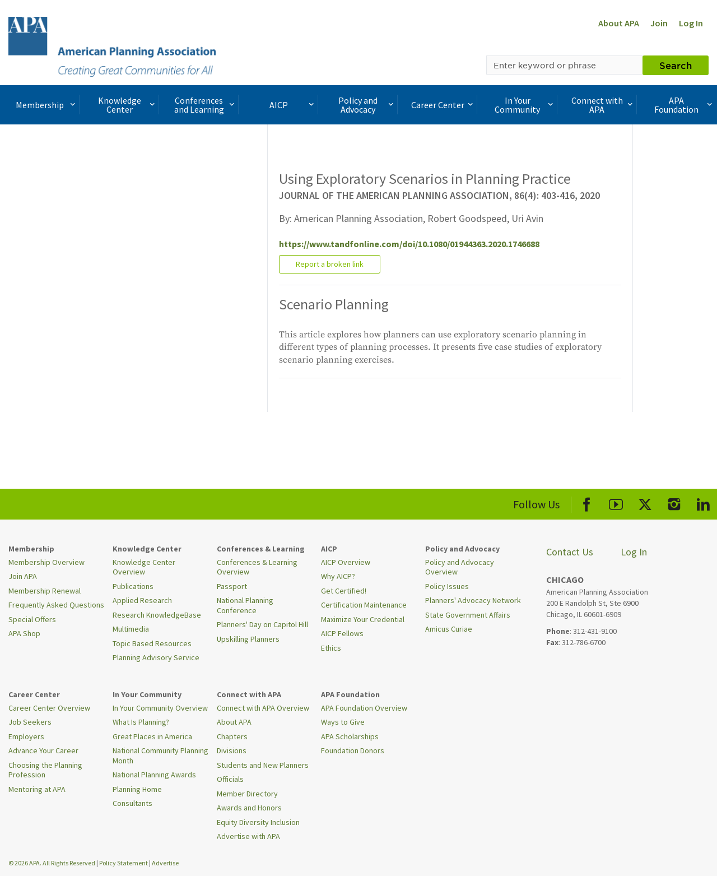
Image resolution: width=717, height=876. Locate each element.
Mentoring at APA (37, 789)
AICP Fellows (342, 633)
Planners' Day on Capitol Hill (262, 624)
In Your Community (525, 105)
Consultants (132, 803)
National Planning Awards (154, 775)
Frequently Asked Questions (56, 605)
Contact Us (569, 551)
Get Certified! (343, 591)
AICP (292, 104)
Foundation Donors (352, 750)
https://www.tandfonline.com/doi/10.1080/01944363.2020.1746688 (409, 243)
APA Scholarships (350, 736)
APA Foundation (684, 105)
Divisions (231, 750)
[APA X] (645, 502)
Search (675, 65)
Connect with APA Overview (263, 708)
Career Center (443, 104)
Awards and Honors (249, 808)
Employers (26, 736)
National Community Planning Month (160, 755)
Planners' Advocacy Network (473, 600)
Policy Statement (123, 863)
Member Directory (247, 794)
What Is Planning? (141, 722)
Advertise (165, 863)
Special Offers (32, 619)
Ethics (331, 648)
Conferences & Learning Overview (257, 567)
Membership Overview (46, 562)
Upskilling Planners (248, 639)
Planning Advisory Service (156, 657)
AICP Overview (345, 562)
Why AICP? (338, 576)
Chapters (232, 736)
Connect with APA (603, 105)
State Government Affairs (467, 615)
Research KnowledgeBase (157, 615)
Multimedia (131, 629)
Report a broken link (330, 264)
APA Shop (24, 633)
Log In (691, 23)
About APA (618, 23)
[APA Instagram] (674, 502)
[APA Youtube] (616, 502)
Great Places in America (152, 736)
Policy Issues (447, 586)
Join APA (22, 576)
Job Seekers (30, 722)
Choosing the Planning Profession (45, 770)
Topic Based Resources (152, 643)
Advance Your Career (43, 750)
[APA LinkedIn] (703, 502)
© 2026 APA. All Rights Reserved (52, 863)
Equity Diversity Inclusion (258, 822)
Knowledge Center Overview (144, 567)
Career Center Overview (49, 708)
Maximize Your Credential (362, 619)
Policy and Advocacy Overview (459, 567)
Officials (230, 779)
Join (659, 23)
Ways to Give (343, 722)
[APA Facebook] (586, 502)
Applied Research (142, 600)
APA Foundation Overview (364, 708)
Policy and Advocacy (366, 105)
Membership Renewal (44, 591)
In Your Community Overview (160, 708)
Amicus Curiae (448, 629)
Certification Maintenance (364, 605)
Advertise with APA (248, 836)
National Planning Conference (245, 605)
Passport (232, 586)
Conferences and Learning (205, 105)
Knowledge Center (127, 105)
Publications (133, 586)
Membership (46, 104)
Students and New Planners (263, 765)
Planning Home (137, 789)
